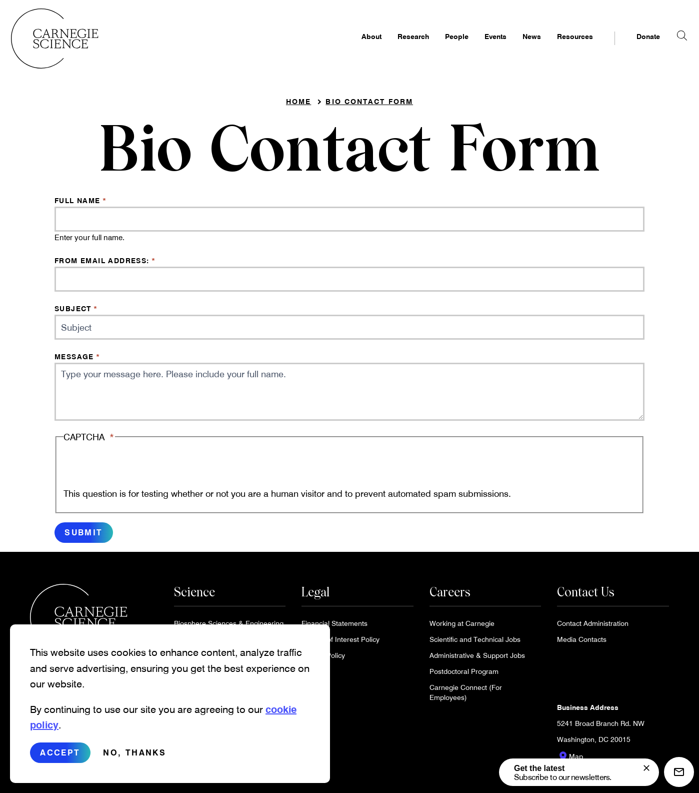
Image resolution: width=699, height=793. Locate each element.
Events (477, 48)
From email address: (102, 264)
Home (298, 105)
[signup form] (647, 768)
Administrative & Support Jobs (477, 659)
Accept (60, 752)
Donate (629, 48)
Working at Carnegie (462, 627)
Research (394, 48)
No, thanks (134, 752)
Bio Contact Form (369, 105)
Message (74, 360)
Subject (73, 312)
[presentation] (140, 470)
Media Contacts (581, 643)
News (513, 48)
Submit (83, 536)
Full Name (77, 204)
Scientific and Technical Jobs (475, 643)
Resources (556, 48)
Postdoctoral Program (464, 675)
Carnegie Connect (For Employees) (466, 696)
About (352, 48)
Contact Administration (592, 627)
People (438, 48)
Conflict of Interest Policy (341, 643)
